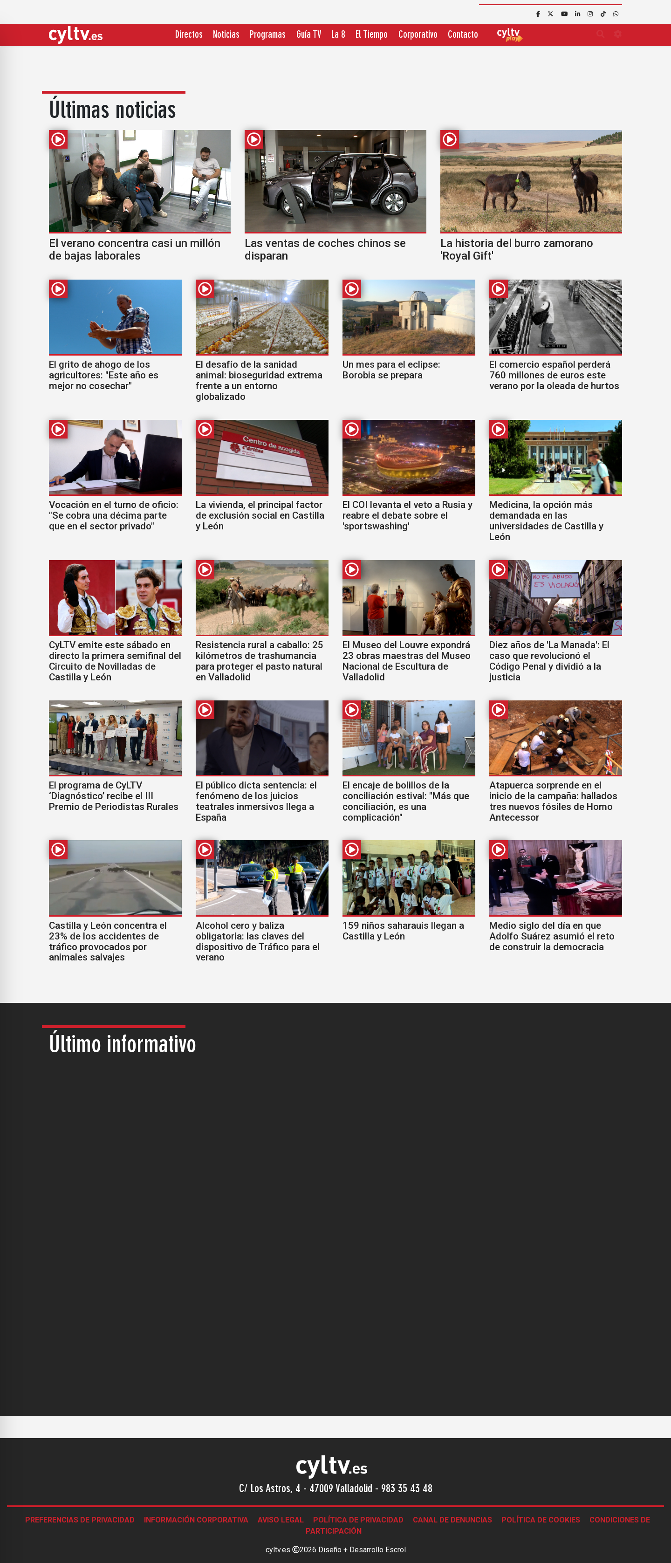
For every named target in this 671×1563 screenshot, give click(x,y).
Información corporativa (196, 1519)
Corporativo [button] (418, 35)
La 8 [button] (338, 35)
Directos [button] (189, 35)
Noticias (226, 35)
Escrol (395, 1549)
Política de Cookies (540, 1519)
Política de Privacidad (358, 1519)
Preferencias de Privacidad (80, 1519)
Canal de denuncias (452, 1519)
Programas (268, 35)
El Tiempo (372, 35)
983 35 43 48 (406, 1489)
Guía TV (308, 35)
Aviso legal (281, 1519)
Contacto (463, 35)
